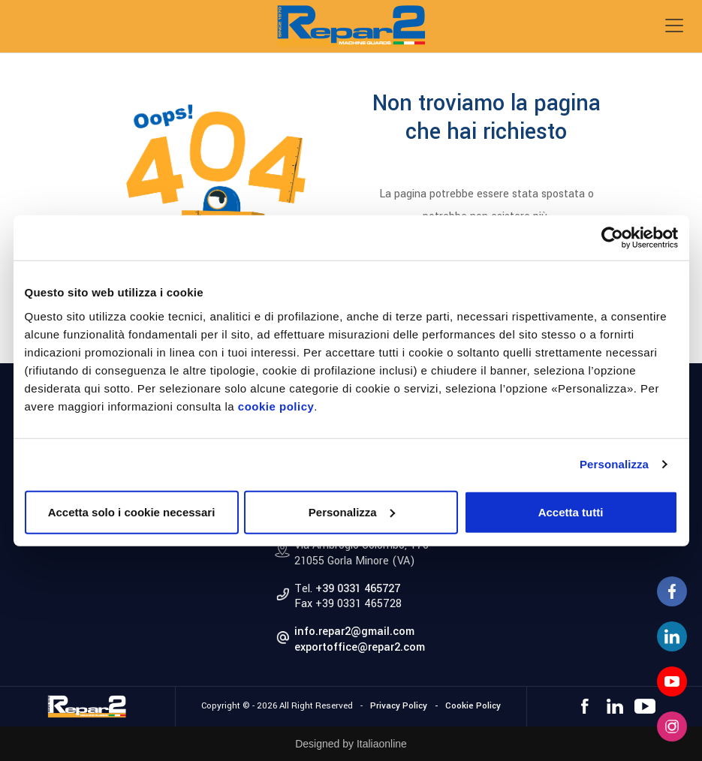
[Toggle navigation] (674, 25)
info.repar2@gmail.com (354, 631)
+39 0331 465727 (357, 589)
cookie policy (276, 405)
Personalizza (614, 464)
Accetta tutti (571, 511)
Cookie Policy (473, 705)
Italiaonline (382, 744)
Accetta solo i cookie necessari (131, 511)
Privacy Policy (398, 705)
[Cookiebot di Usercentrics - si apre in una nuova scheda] (612, 238)
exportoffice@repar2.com (359, 647)
